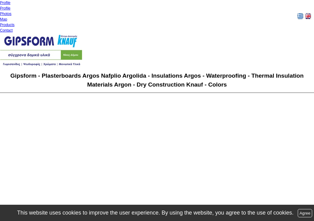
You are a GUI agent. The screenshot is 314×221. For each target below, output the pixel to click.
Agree (305, 213)
